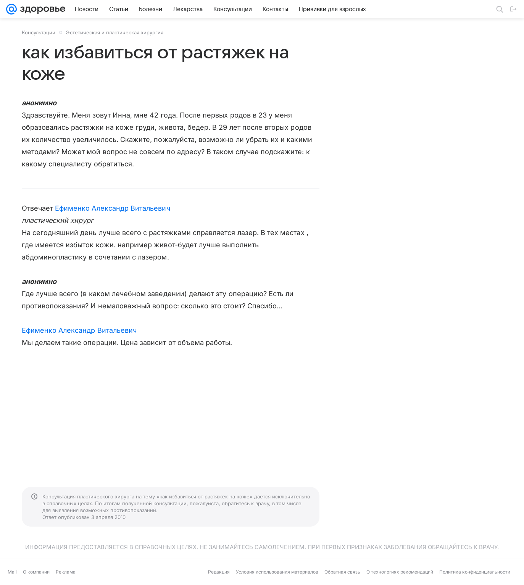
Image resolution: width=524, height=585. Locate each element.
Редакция (219, 572)
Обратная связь (342, 572)
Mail (12, 572)
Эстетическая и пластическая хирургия (114, 32)
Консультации (38, 32)
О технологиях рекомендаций (399, 572)
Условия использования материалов (277, 572)
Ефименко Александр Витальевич (112, 208)
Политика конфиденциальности (474, 572)
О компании (36, 572)
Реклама (66, 572)
